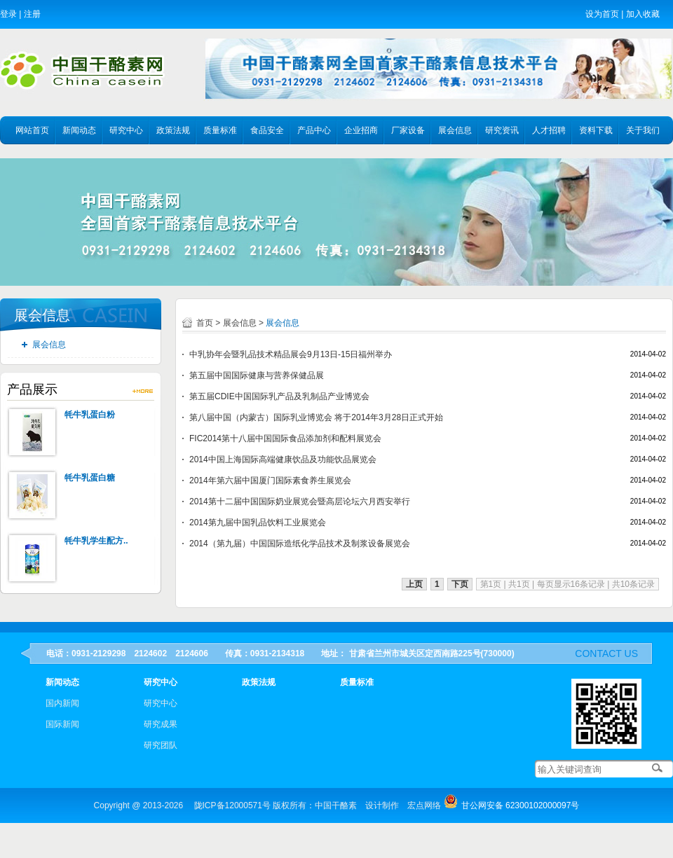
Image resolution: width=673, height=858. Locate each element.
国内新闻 (62, 703)
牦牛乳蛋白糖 (89, 478)
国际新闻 (62, 724)
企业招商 (361, 130)
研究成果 (160, 724)
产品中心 (314, 130)
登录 (8, 14)
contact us (606, 653)
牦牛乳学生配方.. (96, 541)
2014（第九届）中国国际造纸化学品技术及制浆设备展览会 (299, 543)
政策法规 (173, 130)
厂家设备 (408, 130)
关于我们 (643, 130)
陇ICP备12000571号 (232, 805)
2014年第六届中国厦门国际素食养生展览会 (270, 480)
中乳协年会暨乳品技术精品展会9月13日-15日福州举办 (290, 354)
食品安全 (267, 130)
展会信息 (455, 130)
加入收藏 (643, 14)
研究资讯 (502, 130)
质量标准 (220, 130)
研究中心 (126, 130)
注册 (32, 14)
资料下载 (596, 130)
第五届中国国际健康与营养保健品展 (256, 375)
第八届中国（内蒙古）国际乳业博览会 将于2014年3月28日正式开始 (316, 417)
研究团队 (160, 745)
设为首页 (602, 14)
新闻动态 (79, 130)
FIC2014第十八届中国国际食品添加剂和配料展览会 (285, 438)
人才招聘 (549, 130)
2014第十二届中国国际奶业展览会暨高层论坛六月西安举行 (299, 501)
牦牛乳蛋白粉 (89, 415)
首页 (204, 323)
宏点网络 (424, 805)
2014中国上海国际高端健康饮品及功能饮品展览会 (282, 459)
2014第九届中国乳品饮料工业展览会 (257, 522)
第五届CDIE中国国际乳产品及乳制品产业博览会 (279, 396)
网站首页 (32, 130)
